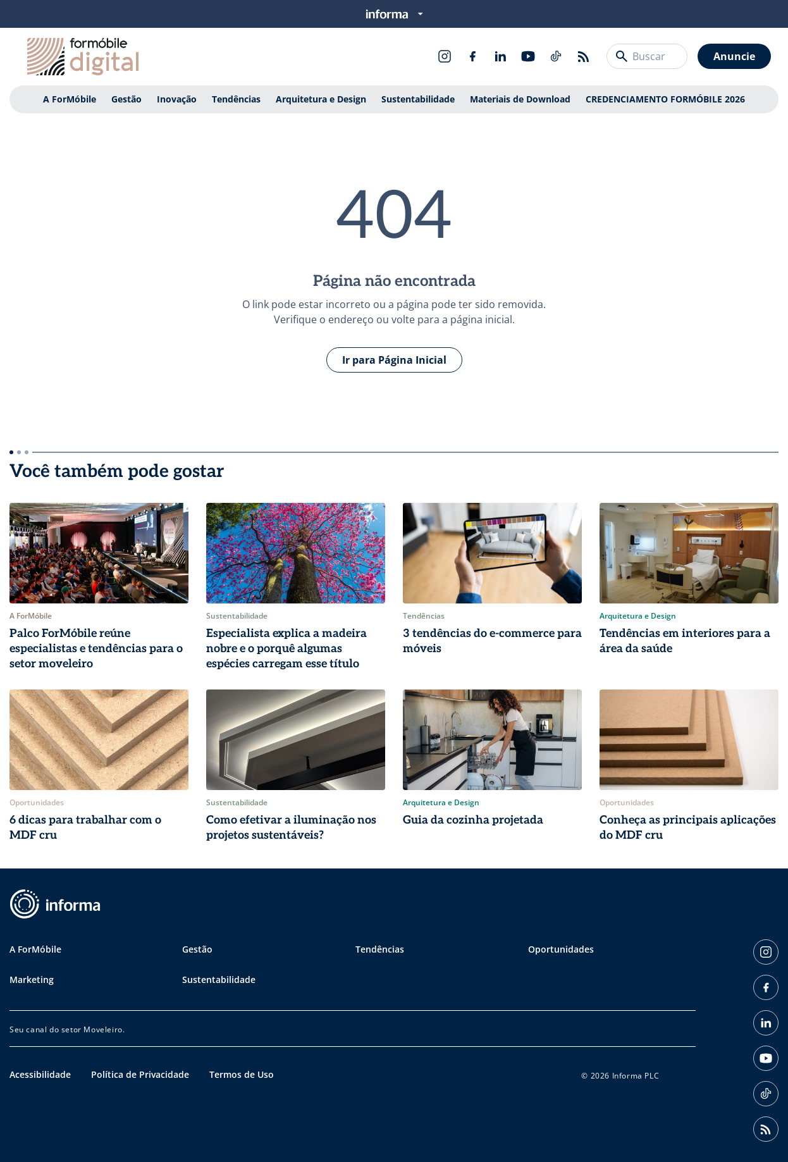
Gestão (126, 99)
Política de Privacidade (140, 1074)
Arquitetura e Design (321, 99)
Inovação (177, 99)
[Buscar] (621, 56)
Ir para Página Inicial (394, 360)
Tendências (236, 99)
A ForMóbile (69, 99)
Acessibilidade (40, 1074)
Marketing (31, 979)
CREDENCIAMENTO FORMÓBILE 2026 (665, 99)
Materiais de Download (520, 99)
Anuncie (734, 56)
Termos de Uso (241, 1074)
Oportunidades (561, 949)
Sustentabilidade (418, 99)
